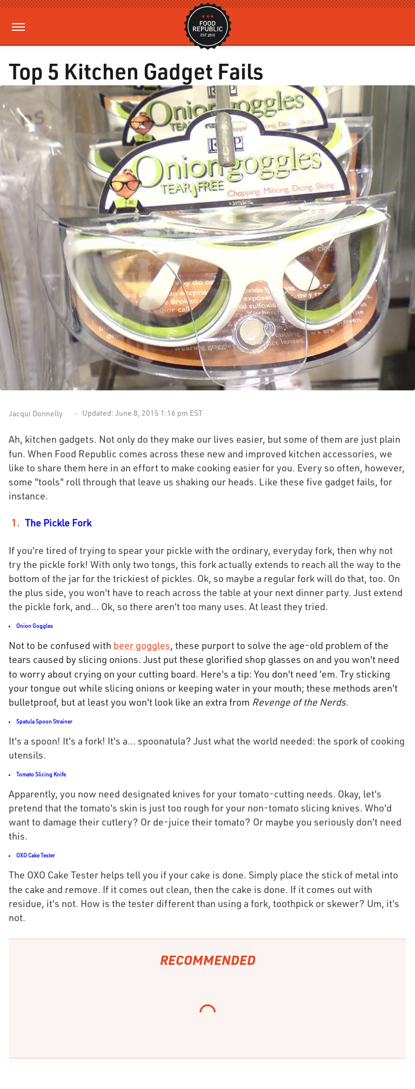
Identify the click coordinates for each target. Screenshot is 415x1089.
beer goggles (141, 645)
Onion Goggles (34, 626)
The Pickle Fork (58, 523)
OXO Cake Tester (35, 855)
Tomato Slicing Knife (41, 774)
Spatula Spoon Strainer (44, 721)
